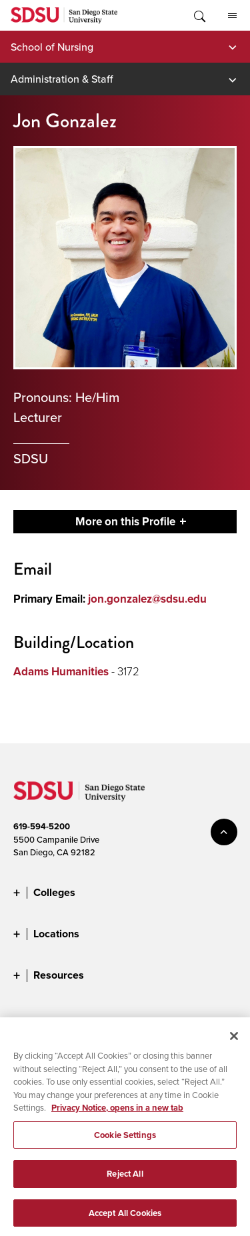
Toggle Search (198, 15)
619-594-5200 (41, 826)
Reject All (125, 1180)
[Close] (234, 1042)
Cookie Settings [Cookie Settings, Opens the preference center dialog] (125, 1141)
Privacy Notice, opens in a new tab (117, 1113)
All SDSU (232, 16)
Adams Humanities (61, 671)
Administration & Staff (62, 78)
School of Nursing (52, 46)
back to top (224, 832)
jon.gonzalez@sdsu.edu (147, 599)
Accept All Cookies (125, 1219)
